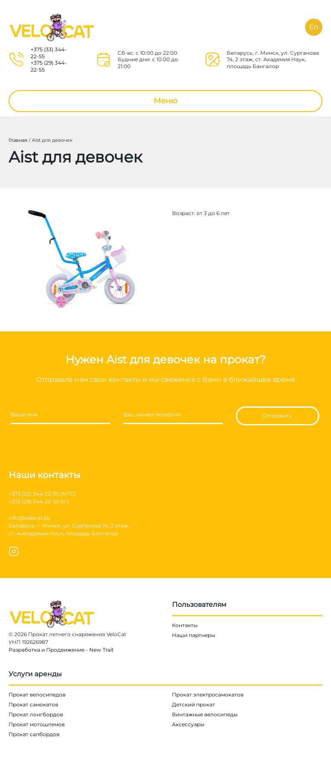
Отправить (277, 415)
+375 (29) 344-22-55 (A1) (39, 501)
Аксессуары (188, 724)
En (314, 27)
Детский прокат (193, 704)
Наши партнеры (193, 635)
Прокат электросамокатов (208, 694)
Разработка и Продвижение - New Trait (61, 649)
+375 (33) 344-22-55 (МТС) (42, 493)
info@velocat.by (29, 518)
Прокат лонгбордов (36, 714)
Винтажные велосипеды (204, 714)
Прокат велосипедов (37, 694)
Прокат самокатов (33, 704)
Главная (18, 140)
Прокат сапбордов (34, 734)
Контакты (184, 625)
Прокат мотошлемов (37, 724)
